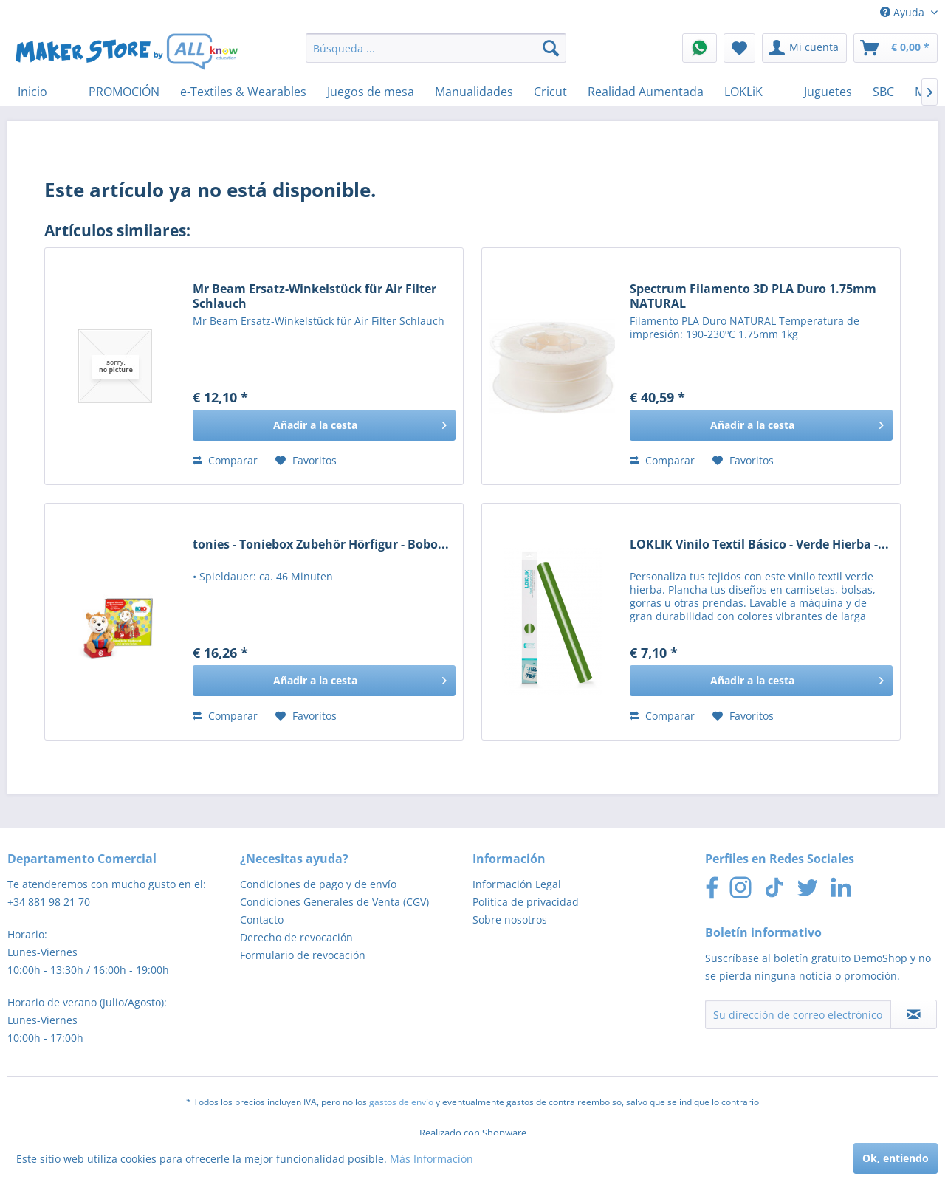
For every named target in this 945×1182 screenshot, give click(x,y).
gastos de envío (401, 1102)
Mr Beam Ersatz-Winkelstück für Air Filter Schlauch (314, 296)
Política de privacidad (525, 902)
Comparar (225, 460)
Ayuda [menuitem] (903, 12)
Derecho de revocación (296, 937)
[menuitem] (436, 48)
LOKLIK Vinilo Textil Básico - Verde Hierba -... (759, 544)
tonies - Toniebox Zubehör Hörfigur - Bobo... (321, 544)
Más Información (431, 1159)
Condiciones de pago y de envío (318, 884)
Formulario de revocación (302, 955)
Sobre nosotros (509, 920)
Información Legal (516, 884)
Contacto (262, 920)
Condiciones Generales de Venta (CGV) (334, 902)
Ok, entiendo (895, 1158)
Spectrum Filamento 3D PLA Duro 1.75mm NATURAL (753, 296)
